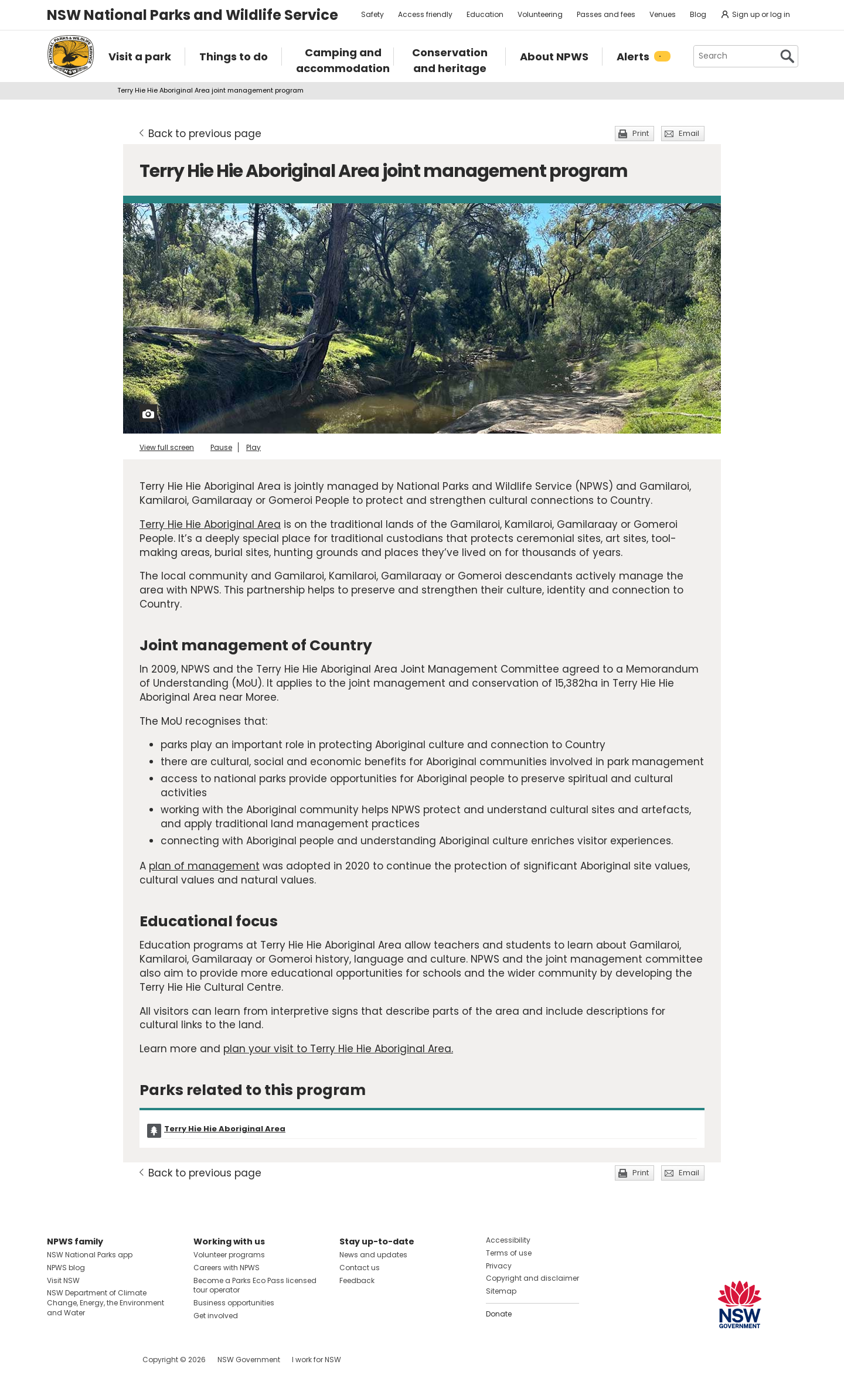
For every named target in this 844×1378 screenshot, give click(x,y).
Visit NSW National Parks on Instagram (83, 1359)
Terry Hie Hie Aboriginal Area (210, 524)
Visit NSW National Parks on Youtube (108, 1359)
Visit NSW (63, 1280)
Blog (698, 14)
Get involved (215, 1316)
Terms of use (509, 1253)
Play (253, 447)
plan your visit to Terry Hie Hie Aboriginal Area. (338, 1049)
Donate (499, 1314)
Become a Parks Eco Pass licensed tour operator (254, 1285)
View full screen (166, 447)
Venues (662, 14)
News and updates (373, 1255)
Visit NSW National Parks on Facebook (58, 1359)
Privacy (499, 1266)
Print (640, 133)
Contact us (359, 1268)
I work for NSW (316, 1360)
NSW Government (248, 1360)
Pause (221, 447)
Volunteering (540, 14)
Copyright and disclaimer (532, 1278)
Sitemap (501, 1291)
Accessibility (508, 1240)
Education (485, 14)
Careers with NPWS (226, 1268)
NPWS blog (66, 1268)
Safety (372, 14)
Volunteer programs (229, 1255)
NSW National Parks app (89, 1255)
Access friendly (425, 14)
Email (689, 133)
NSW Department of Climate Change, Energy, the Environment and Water (105, 1303)
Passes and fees (606, 14)
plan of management (204, 866)
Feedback (357, 1280)
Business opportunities (233, 1303)
